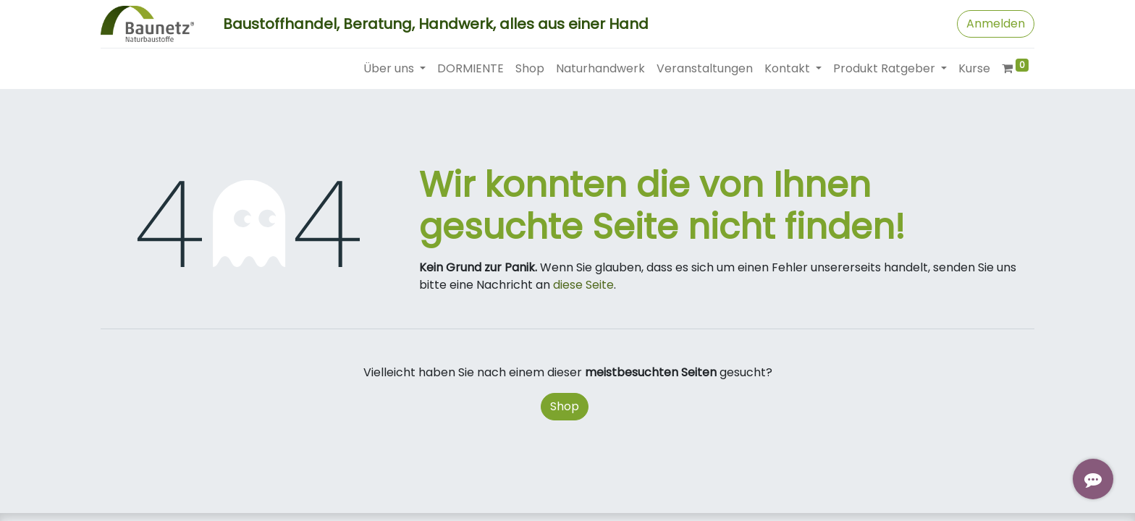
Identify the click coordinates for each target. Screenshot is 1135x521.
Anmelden (995, 23)
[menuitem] (470, 68)
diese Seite (583, 284)
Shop (564, 406)
